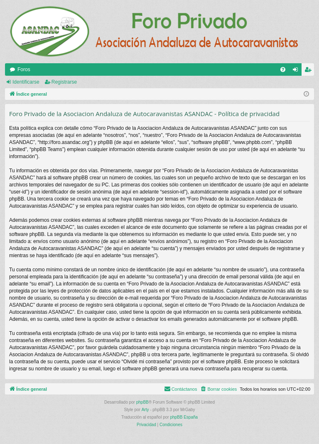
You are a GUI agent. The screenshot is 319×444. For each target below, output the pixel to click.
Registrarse (64, 82)
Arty (145, 409)
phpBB (142, 402)
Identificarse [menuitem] (297, 71)
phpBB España (184, 417)
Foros (23, 69)
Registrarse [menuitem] (309, 71)
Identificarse (25, 82)
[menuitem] (283, 69)
